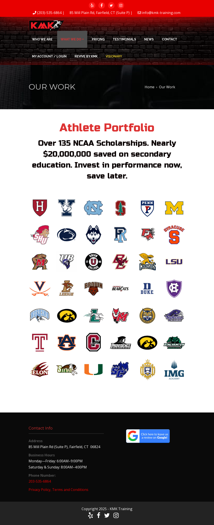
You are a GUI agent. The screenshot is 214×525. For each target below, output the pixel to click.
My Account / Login (49, 56)
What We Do (71, 39)
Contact (169, 39)
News (149, 39)
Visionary (114, 56)
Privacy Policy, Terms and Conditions (58, 489)
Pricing (98, 39)
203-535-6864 (40, 481)
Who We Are (42, 39)
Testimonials (124, 39)
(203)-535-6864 (49, 12)
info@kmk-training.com (161, 12)
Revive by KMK (86, 56)
